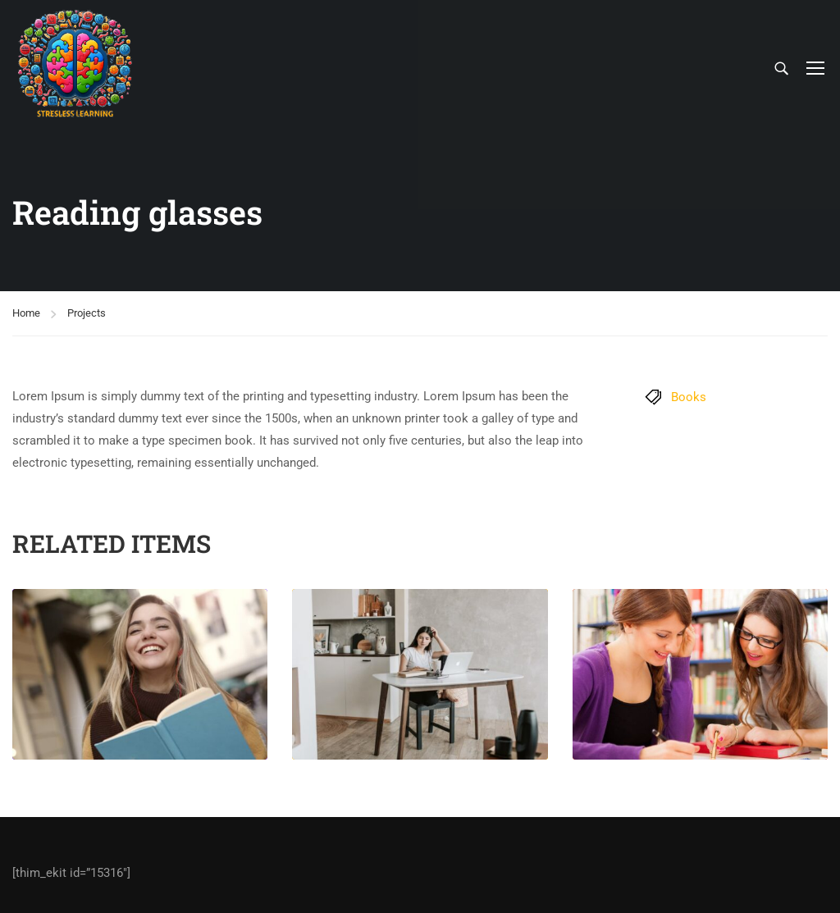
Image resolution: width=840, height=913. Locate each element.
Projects (86, 313)
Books (688, 397)
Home (26, 313)
